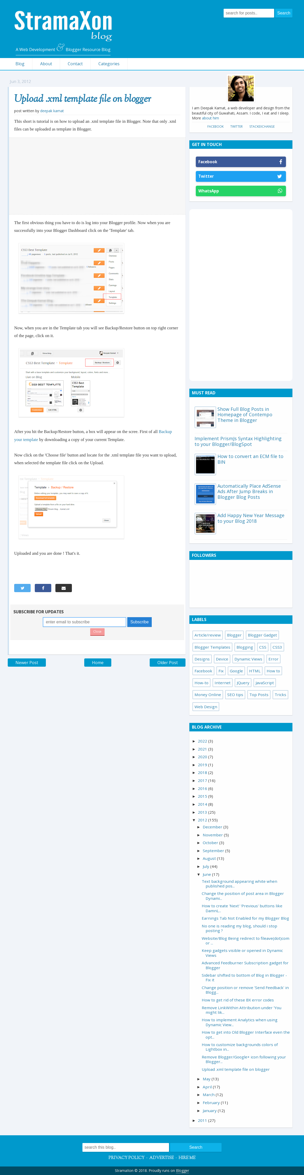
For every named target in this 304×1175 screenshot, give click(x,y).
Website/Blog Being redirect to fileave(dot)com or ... (245, 940)
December (213, 826)
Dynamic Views (248, 659)
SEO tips (235, 694)
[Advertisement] (97, 176)
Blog (19, 64)
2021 (203, 749)
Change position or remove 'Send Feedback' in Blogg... (245, 990)
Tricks (280, 694)
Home (98, 662)
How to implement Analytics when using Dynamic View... (239, 1022)
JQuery (243, 682)
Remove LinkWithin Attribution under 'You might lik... (241, 1010)
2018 (203, 772)
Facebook (215, 126)
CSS (262, 647)
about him (210, 118)
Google (236, 670)
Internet (223, 682)
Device (222, 659)
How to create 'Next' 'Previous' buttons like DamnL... (242, 908)
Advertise (161, 1158)
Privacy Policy (126, 1158)
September (214, 850)
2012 (203, 819)
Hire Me (187, 1158)
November (213, 834)
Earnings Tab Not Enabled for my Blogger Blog (245, 918)
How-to (201, 682)
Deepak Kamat (52, 110)
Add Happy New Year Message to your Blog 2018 (250, 518)
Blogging (245, 647)
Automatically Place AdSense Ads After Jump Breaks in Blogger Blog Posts (249, 491)
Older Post (167, 662)
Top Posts (258, 694)
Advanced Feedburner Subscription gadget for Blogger (245, 965)
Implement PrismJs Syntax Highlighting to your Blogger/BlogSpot (238, 441)
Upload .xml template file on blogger (82, 100)
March (209, 1094)
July (206, 866)
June (207, 874)
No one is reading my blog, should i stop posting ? (239, 928)
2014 (203, 804)
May (207, 1078)
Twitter (236, 126)
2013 (203, 812)
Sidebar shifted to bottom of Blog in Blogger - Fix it (244, 977)
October (211, 842)
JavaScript (265, 682)
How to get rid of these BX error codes (238, 999)
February (212, 1102)
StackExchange (262, 126)
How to (273, 670)
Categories (109, 64)
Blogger (234, 635)
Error (273, 659)
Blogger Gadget (262, 635)
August (210, 858)
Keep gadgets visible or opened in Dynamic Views (242, 953)
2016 (203, 788)
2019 (203, 764)
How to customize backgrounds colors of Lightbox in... (240, 1047)
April (208, 1086)
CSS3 (277, 647)
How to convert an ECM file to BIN (250, 459)
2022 (203, 741)
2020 (203, 756)
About (46, 64)
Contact (75, 64)
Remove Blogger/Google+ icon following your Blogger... (244, 1059)
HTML (254, 670)
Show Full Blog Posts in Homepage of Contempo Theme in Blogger (244, 414)
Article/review (208, 635)
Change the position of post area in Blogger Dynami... (243, 896)
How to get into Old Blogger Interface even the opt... (246, 1034)
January (210, 1110)
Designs (202, 659)
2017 (203, 780)
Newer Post (26, 662)
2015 (203, 796)
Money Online (208, 694)
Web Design (206, 706)
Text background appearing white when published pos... (239, 883)
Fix (221, 670)
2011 (203, 1120)
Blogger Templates (212, 647)
